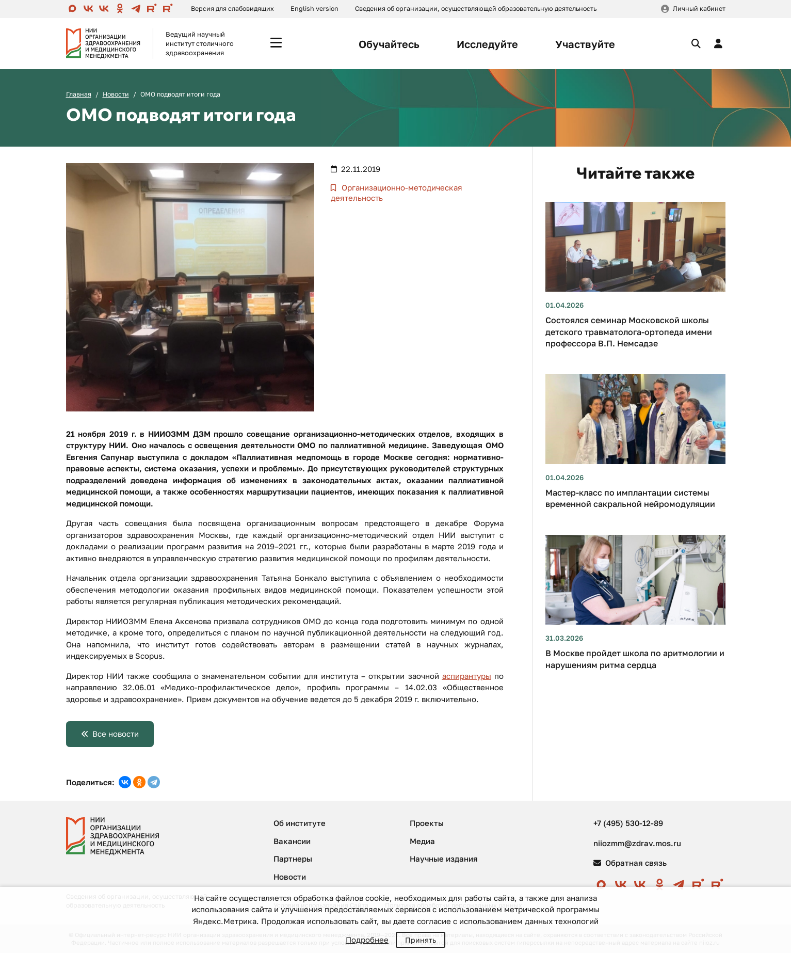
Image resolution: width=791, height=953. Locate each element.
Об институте (299, 823)
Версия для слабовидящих (232, 8)
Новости (116, 94)
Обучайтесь (389, 44)
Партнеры (292, 858)
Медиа (422, 841)
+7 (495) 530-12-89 (628, 823)
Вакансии (292, 841)
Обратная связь (630, 862)
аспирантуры (466, 675)
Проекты (427, 823)
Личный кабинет (699, 8)
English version (314, 8)
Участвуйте (585, 44)
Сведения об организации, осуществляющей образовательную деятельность (475, 8)
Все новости (115, 733)
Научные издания (444, 858)
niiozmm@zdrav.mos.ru (637, 843)
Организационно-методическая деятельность (396, 192)
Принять (420, 939)
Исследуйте (487, 44)
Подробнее (367, 939)
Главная (78, 94)
